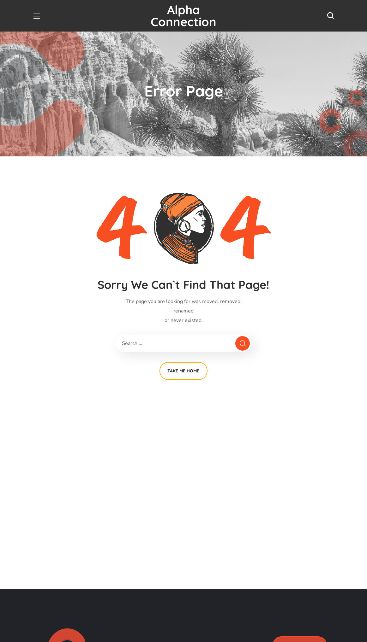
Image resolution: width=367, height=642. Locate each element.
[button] (330, 16)
